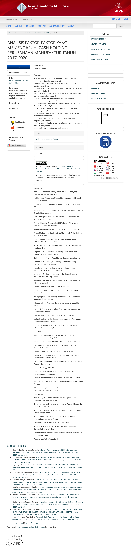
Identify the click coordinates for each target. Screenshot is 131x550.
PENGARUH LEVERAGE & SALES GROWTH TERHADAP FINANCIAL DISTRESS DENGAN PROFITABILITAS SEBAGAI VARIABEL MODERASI (47, 510)
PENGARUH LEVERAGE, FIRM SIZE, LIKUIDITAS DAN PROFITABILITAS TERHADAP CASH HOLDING (45, 495)
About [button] (72, 26)
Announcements (57, 26)
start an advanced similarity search (31, 527)
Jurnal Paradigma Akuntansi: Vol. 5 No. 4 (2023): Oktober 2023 (45, 513)
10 (12, 523)
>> (37, 523)
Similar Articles (16, 446)
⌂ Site (8, 26)
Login (126, 19)
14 (22, 523)
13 (19, 523)
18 (31, 523)
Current (30, 26)
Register (116, 19)
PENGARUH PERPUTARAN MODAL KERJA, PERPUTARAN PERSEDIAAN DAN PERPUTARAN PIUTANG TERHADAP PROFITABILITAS (47, 488)
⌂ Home (18, 26)
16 (26, 523)
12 (17, 523)
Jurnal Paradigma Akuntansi (19, 20)
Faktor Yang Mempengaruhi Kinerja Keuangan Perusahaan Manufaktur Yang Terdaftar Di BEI (44, 451)
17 (29, 523)
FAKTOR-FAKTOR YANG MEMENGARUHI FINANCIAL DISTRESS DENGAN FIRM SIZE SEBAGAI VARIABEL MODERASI (47, 458)
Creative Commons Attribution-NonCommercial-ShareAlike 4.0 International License (58, 169)
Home (11, 33)
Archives (42, 26)
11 (14, 523)
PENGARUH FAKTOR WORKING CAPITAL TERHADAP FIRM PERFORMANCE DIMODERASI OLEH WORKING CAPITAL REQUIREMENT (45, 481)
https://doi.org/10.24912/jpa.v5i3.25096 (18, 81)
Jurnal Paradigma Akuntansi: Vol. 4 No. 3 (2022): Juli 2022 (60, 519)
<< (8, 523)
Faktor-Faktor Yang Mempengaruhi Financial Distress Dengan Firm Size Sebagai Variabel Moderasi (46, 473)
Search (121, 26)
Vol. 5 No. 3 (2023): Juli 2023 (38, 33)
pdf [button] (19, 67)
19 (33, 523)
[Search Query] (105, 26)
